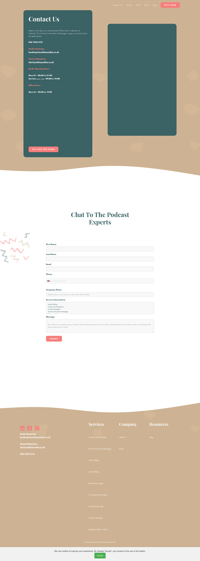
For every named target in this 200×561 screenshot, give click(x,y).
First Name (51, 244)
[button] (117, 5)
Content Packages (100, 309)
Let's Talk (170, 5)
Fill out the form (43, 149)
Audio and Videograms (100, 307)
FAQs (138, 5)
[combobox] (49, 281)
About (146, 5)
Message (50, 316)
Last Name (51, 254)
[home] (28, 5)
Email (48, 264)
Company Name (54, 289)
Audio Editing (100, 304)
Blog (155, 5)
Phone (49, 274)
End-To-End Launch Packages (100, 311)
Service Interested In (55, 299)
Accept (100, 556)
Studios (129, 5)
